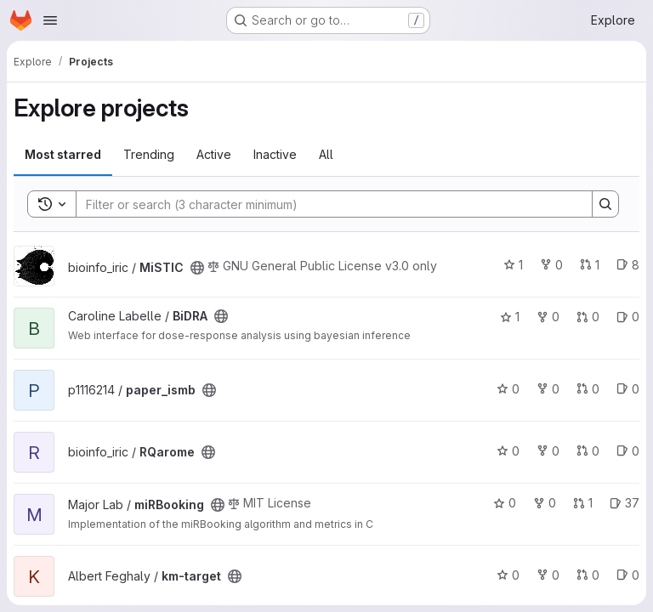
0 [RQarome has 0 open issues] (627, 451)
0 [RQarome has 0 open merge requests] (587, 451)
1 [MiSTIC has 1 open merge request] (589, 265)
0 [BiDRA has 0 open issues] (627, 316)
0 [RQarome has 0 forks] (548, 451)
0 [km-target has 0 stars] (508, 575)
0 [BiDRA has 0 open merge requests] (587, 316)
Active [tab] (213, 154)
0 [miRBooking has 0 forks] (544, 503)
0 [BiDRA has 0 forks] (548, 316)
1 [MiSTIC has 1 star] (513, 265)
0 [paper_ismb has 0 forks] (548, 389)
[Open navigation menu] (50, 20)
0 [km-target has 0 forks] (548, 575)
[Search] (325, 204)
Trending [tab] (148, 154)
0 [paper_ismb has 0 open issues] (627, 389)
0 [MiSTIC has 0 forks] (551, 265)
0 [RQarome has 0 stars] (508, 451)
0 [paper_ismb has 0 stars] (508, 389)
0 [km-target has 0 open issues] (627, 575)
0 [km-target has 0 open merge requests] (587, 575)
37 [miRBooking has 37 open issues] (624, 503)
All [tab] (326, 154)
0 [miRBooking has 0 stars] (504, 503)
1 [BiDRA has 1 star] (510, 316)
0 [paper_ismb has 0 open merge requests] (587, 389)
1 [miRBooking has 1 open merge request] (583, 503)
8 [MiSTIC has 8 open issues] (627, 265)
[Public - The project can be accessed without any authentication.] (197, 268)
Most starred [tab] (63, 154)
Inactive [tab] (275, 154)
